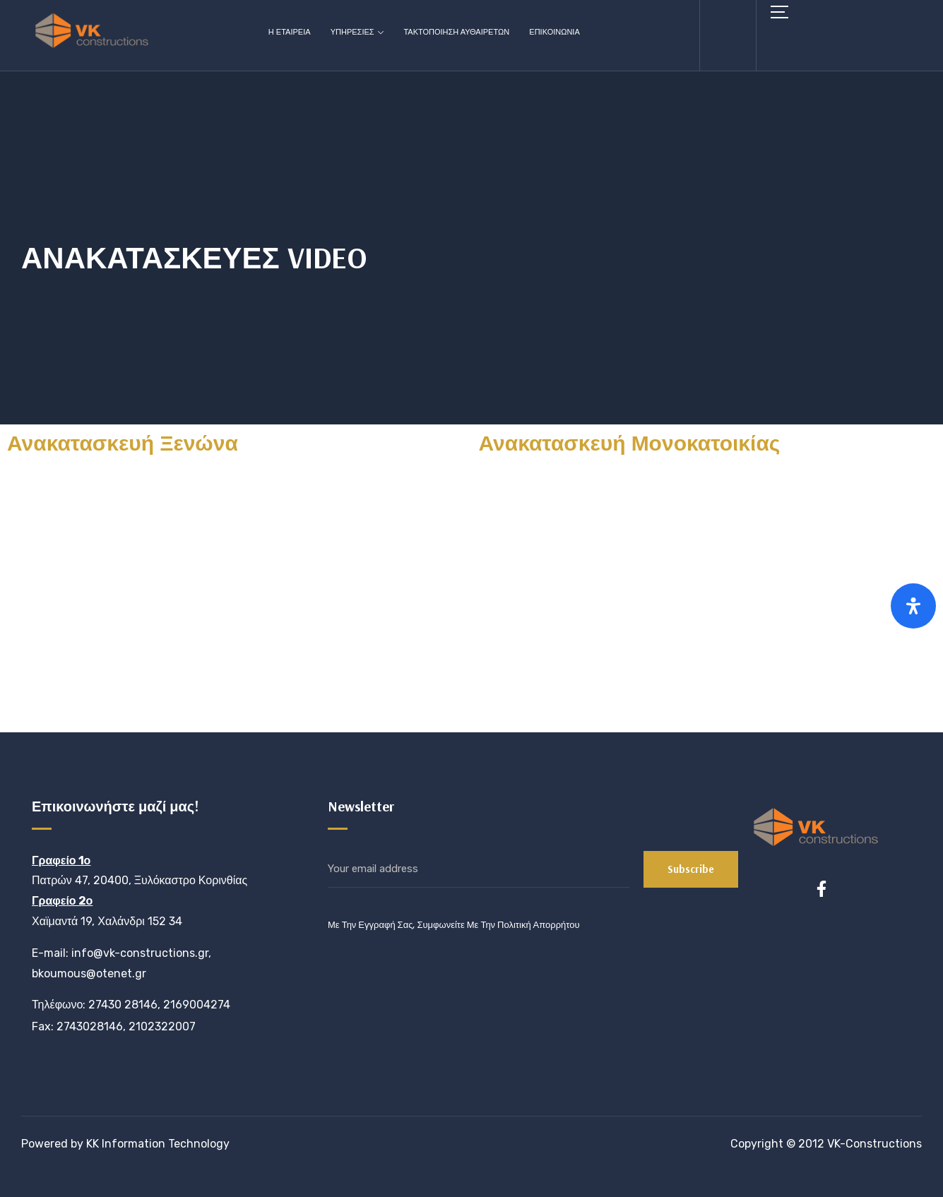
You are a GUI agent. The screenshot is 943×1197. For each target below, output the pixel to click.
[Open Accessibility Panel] (913, 606)
